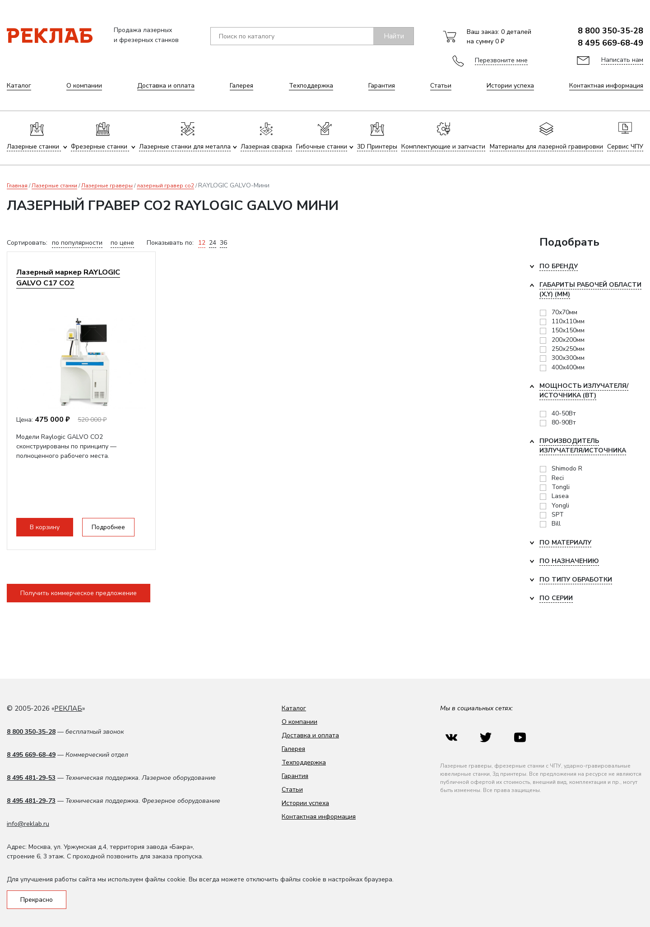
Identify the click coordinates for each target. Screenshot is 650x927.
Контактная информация (606, 85)
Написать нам (622, 60)
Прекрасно (36, 899)
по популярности (77, 242)
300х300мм (568, 358)
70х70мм (564, 312)
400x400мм (568, 367)
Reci (558, 478)
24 (212, 242)
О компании (84, 85)
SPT (558, 514)
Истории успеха (510, 85)
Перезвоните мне (501, 60)
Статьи (440, 85)
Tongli (561, 487)
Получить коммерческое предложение (78, 593)
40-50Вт (564, 413)
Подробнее (108, 527)
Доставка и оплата (166, 85)
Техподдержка (311, 85)
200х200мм (568, 339)
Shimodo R (567, 468)
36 (223, 242)
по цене (122, 242)
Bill (556, 523)
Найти (394, 36)
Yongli (560, 505)
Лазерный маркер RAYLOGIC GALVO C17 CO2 (68, 277)
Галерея (241, 85)
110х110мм (568, 321)
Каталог (19, 85)
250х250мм (568, 349)
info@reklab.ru (28, 824)
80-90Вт (564, 422)
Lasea (560, 496)
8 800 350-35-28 (610, 30)
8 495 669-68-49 (610, 42)
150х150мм (568, 330)
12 (201, 242)
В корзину (45, 527)
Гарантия (381, 85)
